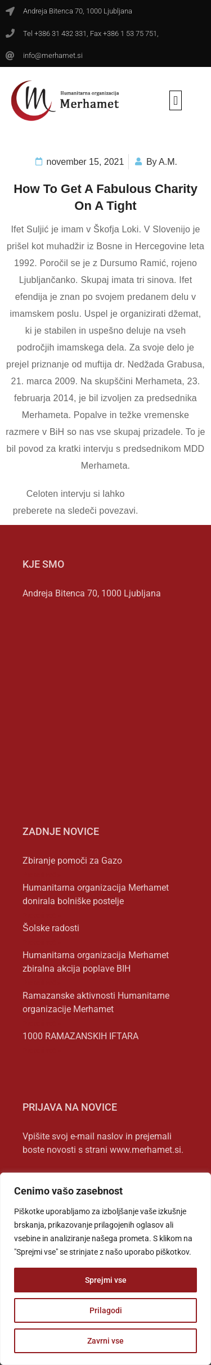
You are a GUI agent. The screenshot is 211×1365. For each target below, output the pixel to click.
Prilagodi (105, 1310)
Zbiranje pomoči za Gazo (72, 860)
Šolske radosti (51, 928)
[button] (175, 100)
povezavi (117, 510)
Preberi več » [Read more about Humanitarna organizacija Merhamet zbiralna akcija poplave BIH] (42, 983)
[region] (105, 1269)
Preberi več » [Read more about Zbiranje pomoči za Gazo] (42, 875)
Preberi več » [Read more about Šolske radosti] (42, 942)
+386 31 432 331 (60, 33)
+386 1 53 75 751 (130, 33)
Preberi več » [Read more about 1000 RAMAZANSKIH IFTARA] (42, 1050)
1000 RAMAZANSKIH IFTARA (80, 1036)
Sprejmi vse (106, 1280)
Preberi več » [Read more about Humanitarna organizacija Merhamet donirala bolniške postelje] (42, 915)
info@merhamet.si (53, 55)
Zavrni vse (105, 1340)
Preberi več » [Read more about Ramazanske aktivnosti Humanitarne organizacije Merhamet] (42, 1023)
